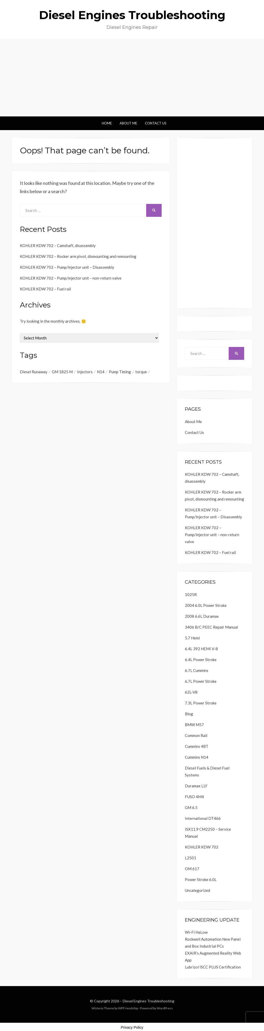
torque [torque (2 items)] (141, 371)
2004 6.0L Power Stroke (206, 605)
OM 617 (192, 868)
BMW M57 (194, 724)
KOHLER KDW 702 (201, 847)
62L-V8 (191, 692)
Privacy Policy (132, 1027)
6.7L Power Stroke (201, 681)
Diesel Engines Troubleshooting (132, 15)
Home (107, 123)
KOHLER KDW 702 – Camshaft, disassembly (58, 245)
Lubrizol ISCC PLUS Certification (213, 967)
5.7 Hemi (192, 638)
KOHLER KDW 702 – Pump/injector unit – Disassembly (67, 267)
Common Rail (196, 735)
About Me (128, 123)
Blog (189, 713)
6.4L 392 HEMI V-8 (201, 648)
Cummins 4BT (196, 746)
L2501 (190, 857)
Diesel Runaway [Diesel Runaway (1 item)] (33, 371)
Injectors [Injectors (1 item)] (85, 371)
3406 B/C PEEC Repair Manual (211, 627)
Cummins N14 (196, 757)
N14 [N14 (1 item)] (100, 371)
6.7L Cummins (196, 670)
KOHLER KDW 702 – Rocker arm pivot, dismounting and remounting (78, 256)
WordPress (165, 1008)
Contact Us (155, 123)
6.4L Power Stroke (201, 659)
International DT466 (203, 818)
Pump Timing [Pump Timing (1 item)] (120, 371)
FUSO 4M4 (194, 796)
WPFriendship (128, 1008)
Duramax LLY (196, 785)
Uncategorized (197, 890)
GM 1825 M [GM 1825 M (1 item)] (62, 371)
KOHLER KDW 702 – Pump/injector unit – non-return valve (70, 278)
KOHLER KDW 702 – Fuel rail (45, 289)
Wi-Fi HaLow (196, 932)
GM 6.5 (191, 807)
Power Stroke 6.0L (201, 879)
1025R (191, 594)
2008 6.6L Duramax (202, 616)
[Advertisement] (132, 78)
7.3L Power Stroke (201, 703)
